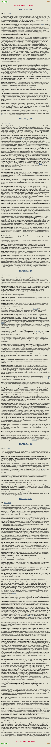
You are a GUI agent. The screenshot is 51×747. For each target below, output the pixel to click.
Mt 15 (41, 676)
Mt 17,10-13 (7, 13)
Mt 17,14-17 (7, 123)
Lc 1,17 (3, 115)
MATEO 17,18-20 (25, 271)
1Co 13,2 (37, 331)
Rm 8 (44, 469)
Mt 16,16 (30, 615)
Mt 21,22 (35, 309)
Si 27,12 (47, 255)
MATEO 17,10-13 (25, 9)
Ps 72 (40, 164)
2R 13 (2, 323)
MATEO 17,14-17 (25, 119)
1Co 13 (22, 138)
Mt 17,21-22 (7, 448)
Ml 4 (42, 24)
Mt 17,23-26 (7, 503)
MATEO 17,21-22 (25, 444)
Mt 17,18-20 (7, 275)
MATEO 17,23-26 (25, 499)
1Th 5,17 (34, 440)
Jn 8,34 (14, 593)
